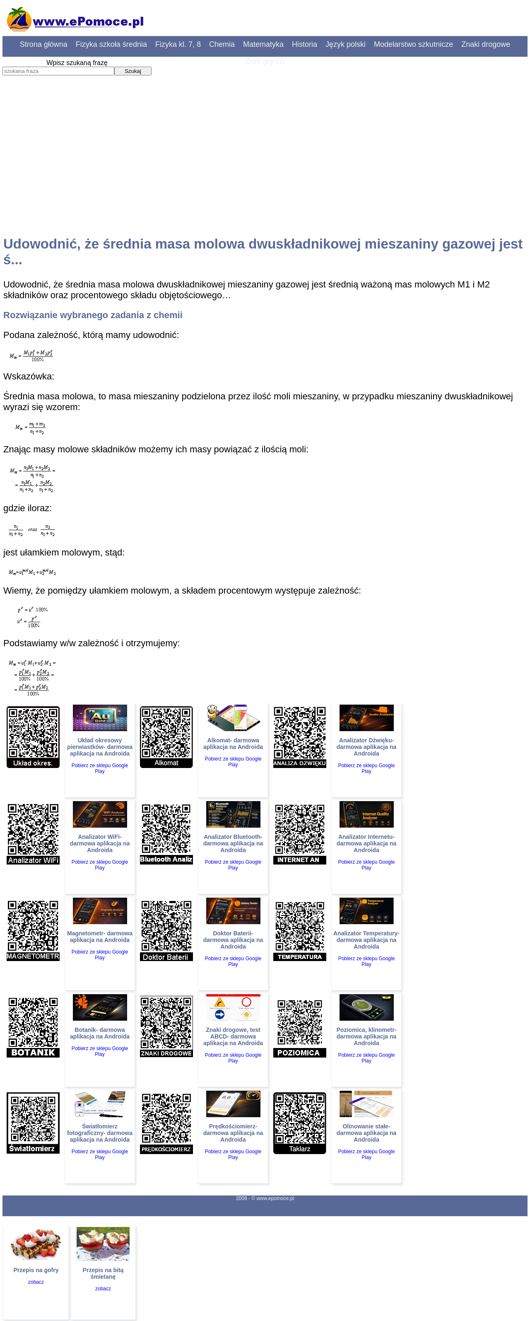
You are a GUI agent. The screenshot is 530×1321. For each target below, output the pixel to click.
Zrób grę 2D (265, 61)
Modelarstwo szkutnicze (413, 44)
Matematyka (263, 44)
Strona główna (43, 44)
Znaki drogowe (485, 44)
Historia (304, 44)
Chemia (222, 44)
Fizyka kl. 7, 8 (178, 44)
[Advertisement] (265, 164)
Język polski (345, 44)
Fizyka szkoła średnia (111, 44)
